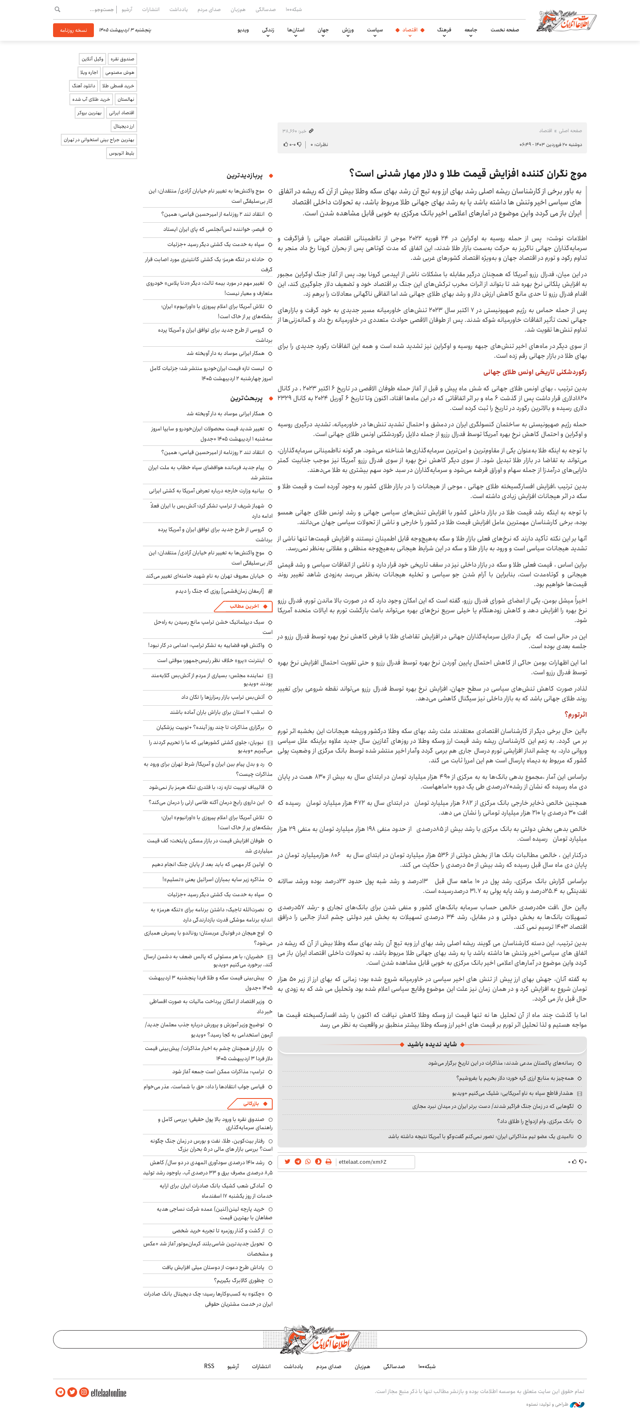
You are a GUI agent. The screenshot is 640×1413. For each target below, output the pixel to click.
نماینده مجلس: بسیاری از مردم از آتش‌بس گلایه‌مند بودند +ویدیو (212, 679)
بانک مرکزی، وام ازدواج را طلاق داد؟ (535, 1121)
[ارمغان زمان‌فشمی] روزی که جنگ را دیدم (220, 591)
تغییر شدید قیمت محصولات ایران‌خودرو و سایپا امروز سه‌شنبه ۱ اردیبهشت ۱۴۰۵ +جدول (212, 433)
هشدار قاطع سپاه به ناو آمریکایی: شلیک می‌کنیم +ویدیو (512, 1093)
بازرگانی (251, 1103)
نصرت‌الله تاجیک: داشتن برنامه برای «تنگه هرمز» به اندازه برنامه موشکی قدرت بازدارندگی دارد (212, 914)
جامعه (471, 30)
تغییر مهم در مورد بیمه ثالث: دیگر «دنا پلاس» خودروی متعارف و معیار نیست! (209, 288)
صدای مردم (209, 9)
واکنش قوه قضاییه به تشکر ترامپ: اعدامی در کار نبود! (206, 645)
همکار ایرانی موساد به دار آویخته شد (225, 353)
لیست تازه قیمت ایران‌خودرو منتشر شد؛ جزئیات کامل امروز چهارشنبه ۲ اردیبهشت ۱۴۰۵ (211, 373)
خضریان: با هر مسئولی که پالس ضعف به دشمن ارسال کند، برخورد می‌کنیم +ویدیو (208, 960)
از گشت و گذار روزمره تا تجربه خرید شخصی (218, 1230)
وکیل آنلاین (92, 59)
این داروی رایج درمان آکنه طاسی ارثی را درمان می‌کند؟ (206, 802)
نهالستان (126, 99)
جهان (323, 30)
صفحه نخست (505, 30)
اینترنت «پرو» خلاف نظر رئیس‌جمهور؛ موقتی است (210, 660)
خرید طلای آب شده (91, 99)
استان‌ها (295, 30)
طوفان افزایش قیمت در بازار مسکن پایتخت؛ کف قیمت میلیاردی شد (210, 845)
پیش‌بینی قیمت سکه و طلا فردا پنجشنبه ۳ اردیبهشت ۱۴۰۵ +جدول (211, 982)
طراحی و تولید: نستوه (555, 1404)
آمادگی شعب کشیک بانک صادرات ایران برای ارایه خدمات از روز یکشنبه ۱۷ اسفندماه (216, 1190)
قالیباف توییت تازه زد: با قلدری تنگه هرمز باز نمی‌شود (206, 787)
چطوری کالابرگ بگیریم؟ (239, 1280)
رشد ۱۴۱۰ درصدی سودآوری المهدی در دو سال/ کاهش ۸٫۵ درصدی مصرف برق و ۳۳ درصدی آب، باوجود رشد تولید (208, 1167)
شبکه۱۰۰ (294, 9)
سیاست (375, 30)
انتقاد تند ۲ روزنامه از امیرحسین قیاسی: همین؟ (212, 214)
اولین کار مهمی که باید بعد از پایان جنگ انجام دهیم (208, 864)
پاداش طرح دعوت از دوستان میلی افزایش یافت (213, 1267)
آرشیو (127, 9)
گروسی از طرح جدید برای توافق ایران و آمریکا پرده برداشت (215, 335)
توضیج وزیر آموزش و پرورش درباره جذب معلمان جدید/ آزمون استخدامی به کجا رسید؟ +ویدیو (209, 1029)
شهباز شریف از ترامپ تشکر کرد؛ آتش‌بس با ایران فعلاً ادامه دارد (212, 510)
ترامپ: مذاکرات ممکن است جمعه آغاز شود (218, 1071)
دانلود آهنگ (83, 86)
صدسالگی (266, 9)
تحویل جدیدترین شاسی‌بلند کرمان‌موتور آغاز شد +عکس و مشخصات (208, 1248)
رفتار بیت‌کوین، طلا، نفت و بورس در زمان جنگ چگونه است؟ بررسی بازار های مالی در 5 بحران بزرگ (211, 1145)
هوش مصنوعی (119, 72)
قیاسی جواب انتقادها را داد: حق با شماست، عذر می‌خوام (204, 1086)
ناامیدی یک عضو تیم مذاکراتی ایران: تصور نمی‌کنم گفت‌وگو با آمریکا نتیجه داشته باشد (481, 1136)
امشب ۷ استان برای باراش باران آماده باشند (217, 712)
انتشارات (151, 9)
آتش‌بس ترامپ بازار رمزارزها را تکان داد (222, 697)
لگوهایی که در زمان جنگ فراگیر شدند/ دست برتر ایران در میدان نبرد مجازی (493, 1106)
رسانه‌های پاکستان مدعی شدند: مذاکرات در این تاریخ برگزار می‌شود (501, 1063)
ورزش (348, 30)
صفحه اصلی (570, 131)
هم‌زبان (238, 9)
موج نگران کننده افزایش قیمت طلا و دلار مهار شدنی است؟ (468, 174)
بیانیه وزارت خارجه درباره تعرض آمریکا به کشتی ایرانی (206, 490)
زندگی (268, 30)
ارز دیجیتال (123, 126)
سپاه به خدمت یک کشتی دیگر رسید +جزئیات (215, 244)
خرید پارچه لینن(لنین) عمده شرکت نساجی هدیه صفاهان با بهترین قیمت (215, 1213)
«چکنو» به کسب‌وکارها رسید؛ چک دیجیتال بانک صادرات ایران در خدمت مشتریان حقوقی (208, 1299)
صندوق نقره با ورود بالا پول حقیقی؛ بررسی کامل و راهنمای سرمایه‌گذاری (215, 1123)
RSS (209, 1366)
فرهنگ (444, 30)
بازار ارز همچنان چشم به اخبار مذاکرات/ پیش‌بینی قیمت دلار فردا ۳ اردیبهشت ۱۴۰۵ (209, 1053)
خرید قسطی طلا (118, 86)
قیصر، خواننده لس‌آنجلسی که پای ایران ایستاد (213, 229)
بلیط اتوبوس (121, 153)
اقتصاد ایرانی (121, 113)
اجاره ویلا (89, 72)
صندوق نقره (122, 59)
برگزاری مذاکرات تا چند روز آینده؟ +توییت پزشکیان (210, 727)
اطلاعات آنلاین (566, 20)
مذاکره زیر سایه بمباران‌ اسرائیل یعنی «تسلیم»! (213, 879)
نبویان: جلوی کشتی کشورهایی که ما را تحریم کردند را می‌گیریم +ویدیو (211, 746)
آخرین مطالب (244, 606)
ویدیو (243, 30)
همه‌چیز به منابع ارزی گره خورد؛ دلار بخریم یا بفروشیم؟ (515, 1078)
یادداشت (178, 9)
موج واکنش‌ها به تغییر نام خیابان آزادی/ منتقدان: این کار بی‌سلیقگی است (211, 557)
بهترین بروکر (90, 113)
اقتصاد (410, 30)
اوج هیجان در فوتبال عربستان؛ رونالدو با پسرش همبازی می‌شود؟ (208, 938)
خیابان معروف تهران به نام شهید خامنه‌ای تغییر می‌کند (205, 575)
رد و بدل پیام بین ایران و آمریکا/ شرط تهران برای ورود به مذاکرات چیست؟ (208, 769)
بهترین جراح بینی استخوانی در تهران (99, 140)
